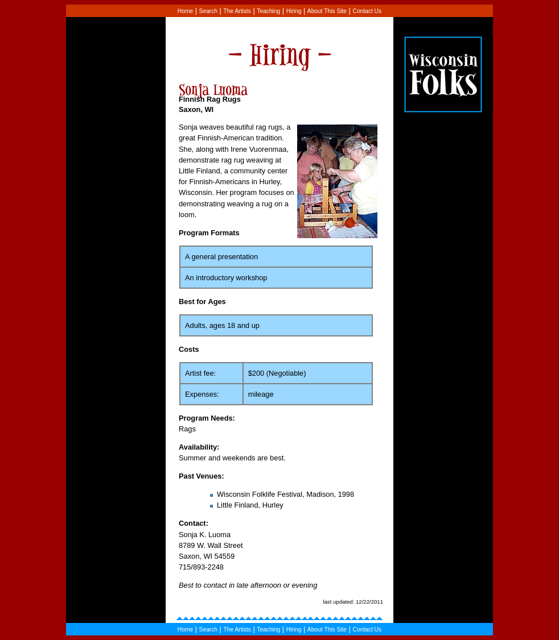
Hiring (294, 11)
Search (208, 11)
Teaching (268, 11)
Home (185, 11)
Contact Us (367, 11)
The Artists (236, 11)
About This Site (327, 11)
